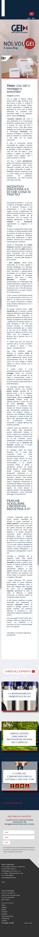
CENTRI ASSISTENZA (7, 916)
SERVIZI (4, 909)
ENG (28, 18)
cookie (26, 923)
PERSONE (4, 914)
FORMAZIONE (5, 918)
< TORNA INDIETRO (12, 803)
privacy (30, 923)
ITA (33, 18)
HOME (3, 905)
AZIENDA (4, 907)
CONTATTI (4, 920)
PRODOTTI (4, 911)
